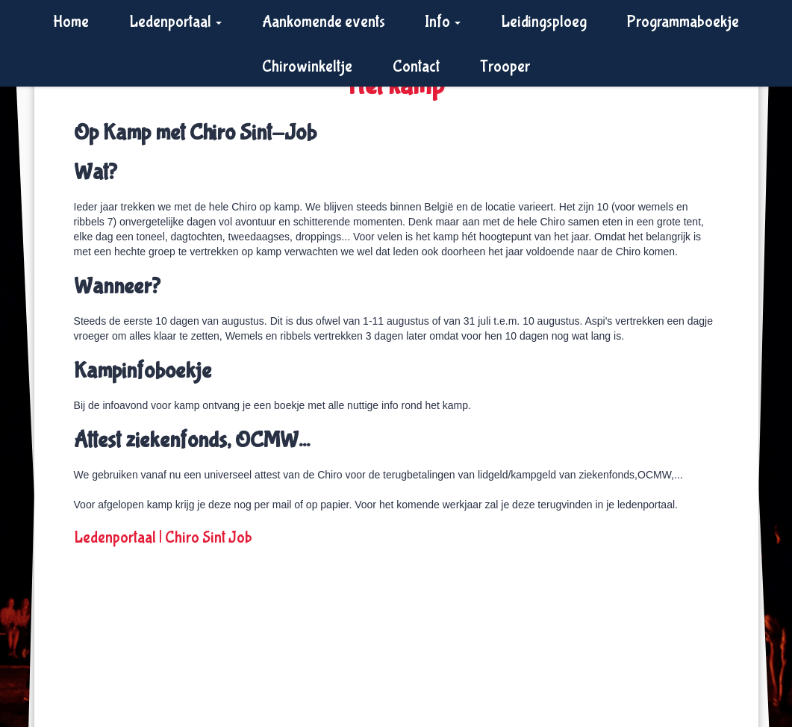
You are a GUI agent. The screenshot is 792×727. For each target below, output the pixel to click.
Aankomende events (323, 22)
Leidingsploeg (544, 22)
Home (71, 22)
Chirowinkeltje (307, 66)
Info (443, 22)
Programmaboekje (683, 22)
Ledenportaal (175, 22)
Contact (416, 66)
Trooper (505, 66)
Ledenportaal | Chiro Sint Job (163, 537)
